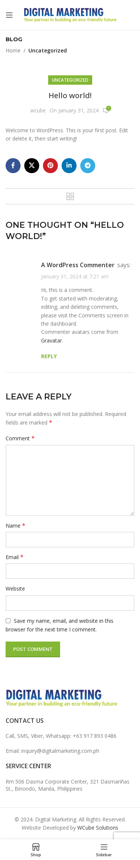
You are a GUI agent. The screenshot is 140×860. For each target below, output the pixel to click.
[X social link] (31, 165)
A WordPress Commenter (78, 265)
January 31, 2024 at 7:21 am (75, 276)
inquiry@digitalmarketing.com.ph (60, 750)
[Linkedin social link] (69, 165)
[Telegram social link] (87, 165)
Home (13, 50)
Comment (20, 438)
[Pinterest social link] (50, 165)
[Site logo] (70, 14)
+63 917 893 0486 (94, 735)
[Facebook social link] (13, 165)
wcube (38, 110)
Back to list (70, 196)
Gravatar (51, 340)
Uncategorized (47, 50)
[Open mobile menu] (9, 14)
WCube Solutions (97, 827)
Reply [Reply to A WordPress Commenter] (49, 356)
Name (15, 525)
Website (15, 588)
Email (15, 557)
